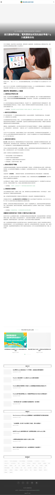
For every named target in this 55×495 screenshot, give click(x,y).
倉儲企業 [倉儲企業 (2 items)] (5, 465)
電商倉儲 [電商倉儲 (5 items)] (35, 470)
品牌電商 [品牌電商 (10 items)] (28, 465)
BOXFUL (38, 490)
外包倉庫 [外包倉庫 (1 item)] (41, 465)
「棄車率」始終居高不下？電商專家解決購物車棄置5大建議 (23, 185)
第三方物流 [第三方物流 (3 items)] (30, 467)
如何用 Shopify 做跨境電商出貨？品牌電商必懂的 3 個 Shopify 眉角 (29, 431)
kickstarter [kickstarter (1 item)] (13, 463)
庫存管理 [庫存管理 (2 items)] (16, 467)
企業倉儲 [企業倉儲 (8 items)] (44, 463)
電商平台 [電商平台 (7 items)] (45, 470)
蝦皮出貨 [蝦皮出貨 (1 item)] (40, 467)
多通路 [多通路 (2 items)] (46, 465)
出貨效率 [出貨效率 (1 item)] (23, 465)
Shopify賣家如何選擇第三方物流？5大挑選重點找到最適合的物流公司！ (30, 386)
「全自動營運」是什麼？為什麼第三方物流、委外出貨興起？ (27, 423)
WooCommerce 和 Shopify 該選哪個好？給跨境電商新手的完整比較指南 (30, 415)
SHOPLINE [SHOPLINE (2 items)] (28, 463)
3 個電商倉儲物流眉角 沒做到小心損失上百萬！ (24, 439)
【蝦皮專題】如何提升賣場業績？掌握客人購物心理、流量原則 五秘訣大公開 (26, 109)
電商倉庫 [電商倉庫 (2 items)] (40, 470)
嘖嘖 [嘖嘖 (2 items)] (33, 465)
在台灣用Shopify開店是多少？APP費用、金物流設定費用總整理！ (28, 370)
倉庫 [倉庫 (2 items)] (15, 465)
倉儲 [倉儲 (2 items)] (49, 463)
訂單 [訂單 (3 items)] (45, 467)
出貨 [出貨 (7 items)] (19, 465)
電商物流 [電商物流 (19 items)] (5, 472)
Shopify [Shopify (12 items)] (23, 463)
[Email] (36, 483)
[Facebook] (18, 483)
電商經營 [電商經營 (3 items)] (11, 472)
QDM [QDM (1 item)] (19, 463)
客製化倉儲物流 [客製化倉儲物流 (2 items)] (6, 467)
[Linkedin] (27, 483)
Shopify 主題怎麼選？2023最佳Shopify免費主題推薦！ (26, 378)
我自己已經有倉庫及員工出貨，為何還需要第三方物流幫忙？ (27, 447)
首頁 (15, 31)
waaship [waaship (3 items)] (34, 463)
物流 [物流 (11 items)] (25, 467)
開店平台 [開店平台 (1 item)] (26, 470)
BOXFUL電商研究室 (27, 487)
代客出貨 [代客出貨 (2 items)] (39, 463)
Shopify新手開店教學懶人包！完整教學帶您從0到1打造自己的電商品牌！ (30, 394)
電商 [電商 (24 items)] (31, 470)
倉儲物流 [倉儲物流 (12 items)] (11, 465)
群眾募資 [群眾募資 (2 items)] (35, 467)
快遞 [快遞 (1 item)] (21, 467)
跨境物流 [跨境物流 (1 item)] (16, 470)
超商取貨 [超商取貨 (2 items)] (11, 470)
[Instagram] (23, 483)
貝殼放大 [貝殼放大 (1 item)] (5, 470)
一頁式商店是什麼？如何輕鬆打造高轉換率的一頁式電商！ (26, 401)
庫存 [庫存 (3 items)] (12, 467)
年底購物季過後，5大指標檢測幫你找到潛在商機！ (21, 210)
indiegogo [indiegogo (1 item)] (6, 463)
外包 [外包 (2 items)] (37, 465)
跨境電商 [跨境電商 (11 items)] (21, 470)
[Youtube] (32, 483)
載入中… (25, 277)
